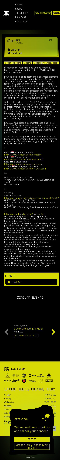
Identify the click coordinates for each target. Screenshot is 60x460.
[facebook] (31, 282)
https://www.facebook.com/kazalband (23, 163)
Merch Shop (21, 21)
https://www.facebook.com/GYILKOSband (25, 168)
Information (21, 13)
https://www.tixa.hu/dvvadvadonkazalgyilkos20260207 (31, 197)
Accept (32, 439)
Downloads (20, 17)
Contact (19, 9)
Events (18, 5)
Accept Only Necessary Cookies (32, 447)
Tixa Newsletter (43, 13)
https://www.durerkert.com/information (24, 213)
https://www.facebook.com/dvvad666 (23, 154)
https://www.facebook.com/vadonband (23, 159)
